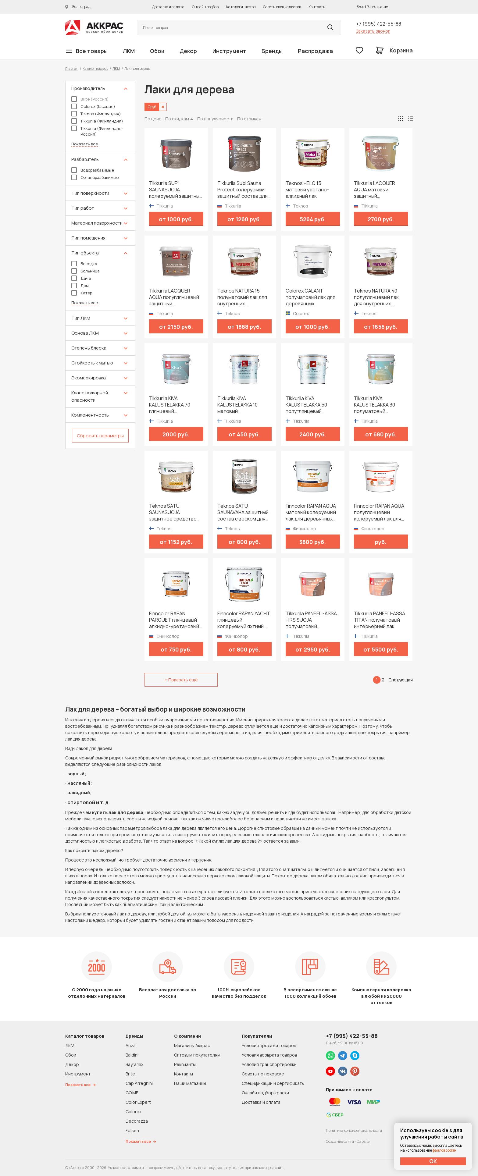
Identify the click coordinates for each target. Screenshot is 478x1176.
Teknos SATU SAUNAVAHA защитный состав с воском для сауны (243, 512)
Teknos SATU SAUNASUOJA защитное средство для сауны (173, 512)
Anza (131, 1045)
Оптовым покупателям (197, 1055)
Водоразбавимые (92, 170)
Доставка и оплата (168, 6)
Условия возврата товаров (269, 1055)
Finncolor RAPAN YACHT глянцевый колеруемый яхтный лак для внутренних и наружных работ (243, 620)
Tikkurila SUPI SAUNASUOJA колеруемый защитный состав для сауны (175, 189)
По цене (153, 119)
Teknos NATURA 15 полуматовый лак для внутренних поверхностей (242, 297)
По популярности (215, 119)
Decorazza (137, 1121)
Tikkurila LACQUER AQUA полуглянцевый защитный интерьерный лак (174, 297)
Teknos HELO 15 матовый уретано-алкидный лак (307, 189)
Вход (360, 6)
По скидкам (177, 119)
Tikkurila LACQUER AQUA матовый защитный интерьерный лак (374, 189)
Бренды (272, 51)
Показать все (84, 144)
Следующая (400, 680)
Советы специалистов (282, 6)
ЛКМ (129, 51)
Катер (81, 293)
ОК (433, 1161)
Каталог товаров (95, 68)
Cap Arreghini (139, 1083)
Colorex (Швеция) (93, 106)
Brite (130, 1074)
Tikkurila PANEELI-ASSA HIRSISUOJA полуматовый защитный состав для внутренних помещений (311, 620)
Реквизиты (185, 1064)
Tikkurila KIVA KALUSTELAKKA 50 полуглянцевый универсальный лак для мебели (308, 404)
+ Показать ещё (181, 680)
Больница (85, 271)
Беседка (84, 263)
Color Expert (138, 1102)
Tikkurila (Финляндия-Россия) (97, 131)
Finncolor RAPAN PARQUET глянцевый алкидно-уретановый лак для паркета (174, 620)
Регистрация (377, 6)
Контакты (317, 6)
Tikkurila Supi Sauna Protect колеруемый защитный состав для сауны (242, 189)
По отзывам (249, 119)
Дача (81, 278)
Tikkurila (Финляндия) (97, 121)
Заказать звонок (373, 31)
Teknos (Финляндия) (96, 113)
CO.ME (132, 1093)
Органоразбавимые (95, 177)
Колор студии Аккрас (94, 27)
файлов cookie (444, 1150)
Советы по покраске (263, 1074)
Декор (188, 51)
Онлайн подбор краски (265, 1093)
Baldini (132, 1055)
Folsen (132, 1130)
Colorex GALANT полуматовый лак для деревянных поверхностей (310, 297)
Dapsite (363, 1141)
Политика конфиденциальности (354, 1130)
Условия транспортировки (269, 1064)
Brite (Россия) (90, 99)
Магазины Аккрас (192, 1045)
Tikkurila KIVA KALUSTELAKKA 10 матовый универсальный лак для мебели (239, 404)
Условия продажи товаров (269, 1045)
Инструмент (229, 51)
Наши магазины (190, 1083)
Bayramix (134, 1064)
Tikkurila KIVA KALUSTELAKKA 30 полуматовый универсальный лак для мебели (376, 404)
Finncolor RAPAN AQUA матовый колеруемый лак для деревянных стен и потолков (311, 512)
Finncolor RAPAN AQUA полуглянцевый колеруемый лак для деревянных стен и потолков (379, 512)
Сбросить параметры (100, 435)
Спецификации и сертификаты (273, 1083)
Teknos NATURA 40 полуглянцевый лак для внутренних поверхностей (376, 297)
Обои (157, 51)
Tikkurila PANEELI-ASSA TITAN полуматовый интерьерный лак (379, 620)
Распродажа (315, 51)
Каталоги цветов (240, 6)
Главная (71, 68)
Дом (80, 285)
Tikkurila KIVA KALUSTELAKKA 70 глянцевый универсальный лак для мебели (171, 404)
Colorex (133, 1111)
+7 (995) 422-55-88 (378, 23)
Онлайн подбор (205, 6)
